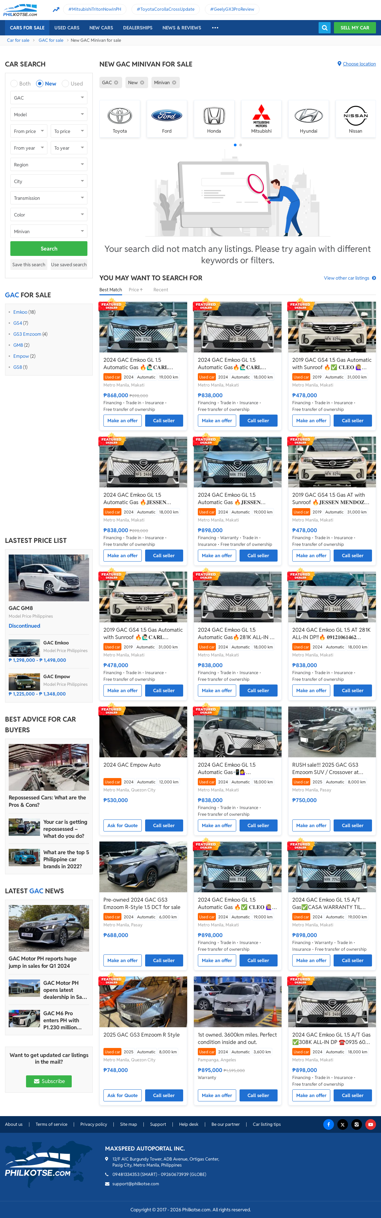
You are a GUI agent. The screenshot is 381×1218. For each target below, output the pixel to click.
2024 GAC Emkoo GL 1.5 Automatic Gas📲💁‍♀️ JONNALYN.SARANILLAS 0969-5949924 (236, 768)
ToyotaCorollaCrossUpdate (167, 9)
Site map (128, 1124)
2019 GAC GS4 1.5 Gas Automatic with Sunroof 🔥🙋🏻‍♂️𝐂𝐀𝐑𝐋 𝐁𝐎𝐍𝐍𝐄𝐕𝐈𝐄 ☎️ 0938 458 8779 (143, 633)
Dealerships (137, 28)
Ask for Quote (122, 825)
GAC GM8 (21, 608)
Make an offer (122, 421)
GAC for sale (51, 40)
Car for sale (18, 40)
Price (138, 290)
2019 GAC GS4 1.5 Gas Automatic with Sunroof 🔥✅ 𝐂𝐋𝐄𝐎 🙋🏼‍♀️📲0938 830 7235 (332, 363)
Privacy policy (93, 1124)
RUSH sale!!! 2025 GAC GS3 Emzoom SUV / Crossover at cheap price (325, 768)
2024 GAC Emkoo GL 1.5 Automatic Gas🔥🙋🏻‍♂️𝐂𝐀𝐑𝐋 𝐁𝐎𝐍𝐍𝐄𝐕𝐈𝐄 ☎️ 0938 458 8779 (235, 363)
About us (14, 1124)
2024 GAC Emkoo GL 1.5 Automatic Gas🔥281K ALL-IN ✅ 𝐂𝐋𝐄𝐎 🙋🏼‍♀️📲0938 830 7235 (237, 633)
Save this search (28, 265)
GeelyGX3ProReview (234, 9)
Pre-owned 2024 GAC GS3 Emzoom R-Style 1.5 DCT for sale (141, 903)
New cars (101, 28)
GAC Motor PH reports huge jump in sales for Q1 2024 (43, 962)
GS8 (17, 367)
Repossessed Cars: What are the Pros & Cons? (47, 801)
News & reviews (181, 28)
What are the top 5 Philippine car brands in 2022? (66, 859)
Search (49, 248)
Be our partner (226, 1124)
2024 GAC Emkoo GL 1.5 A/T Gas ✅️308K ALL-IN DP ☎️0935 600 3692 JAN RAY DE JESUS (331, 1038)
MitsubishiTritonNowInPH (96, 9)
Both (25, 83)
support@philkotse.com (135, 1184)
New (50, 83)
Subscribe (49, 1081)
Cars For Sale (27, 28)
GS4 (17, 323)
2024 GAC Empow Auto (131, 764)
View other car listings (346, 278)
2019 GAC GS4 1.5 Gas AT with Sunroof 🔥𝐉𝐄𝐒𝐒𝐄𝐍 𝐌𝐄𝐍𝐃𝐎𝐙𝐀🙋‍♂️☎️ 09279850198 (330, 498)
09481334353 (125, 1174)
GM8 (18, 345)
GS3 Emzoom (27, 334)
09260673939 (175, 1174)
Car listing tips (267, 1124)
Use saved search (69, 265)
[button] (235, 145)
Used (77, 83)
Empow (21, 356)
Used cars (66, 28)
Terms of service (51, 1124)
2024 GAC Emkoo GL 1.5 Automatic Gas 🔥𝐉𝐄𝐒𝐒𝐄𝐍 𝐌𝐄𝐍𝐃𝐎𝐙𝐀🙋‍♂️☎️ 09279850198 (141, 498)
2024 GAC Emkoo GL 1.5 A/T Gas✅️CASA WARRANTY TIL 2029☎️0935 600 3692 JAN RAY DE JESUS (331, 903)
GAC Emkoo (56, 643)
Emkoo (20, 312)
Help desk (189, 1124)
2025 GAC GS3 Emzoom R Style (141, 1034)
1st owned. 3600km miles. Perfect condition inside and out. (237, 1038)
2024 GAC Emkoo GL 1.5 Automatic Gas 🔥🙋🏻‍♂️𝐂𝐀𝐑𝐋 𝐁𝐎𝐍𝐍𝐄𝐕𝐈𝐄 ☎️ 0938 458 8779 (140, 363)
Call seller (164, 421)
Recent (160, 290)
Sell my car (355, 28)
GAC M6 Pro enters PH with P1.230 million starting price (61, 1020)
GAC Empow (56, 676)
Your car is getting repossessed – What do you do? (65, 829)
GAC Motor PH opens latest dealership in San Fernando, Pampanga (64, 990)
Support (158, 1124)
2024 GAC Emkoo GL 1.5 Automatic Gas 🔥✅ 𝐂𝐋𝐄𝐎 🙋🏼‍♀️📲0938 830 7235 (235, 903)
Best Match (110, 290)
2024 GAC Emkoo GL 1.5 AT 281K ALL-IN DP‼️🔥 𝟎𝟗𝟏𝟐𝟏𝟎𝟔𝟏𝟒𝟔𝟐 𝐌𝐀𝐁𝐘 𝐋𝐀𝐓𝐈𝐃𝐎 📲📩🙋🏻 (331, 633)
